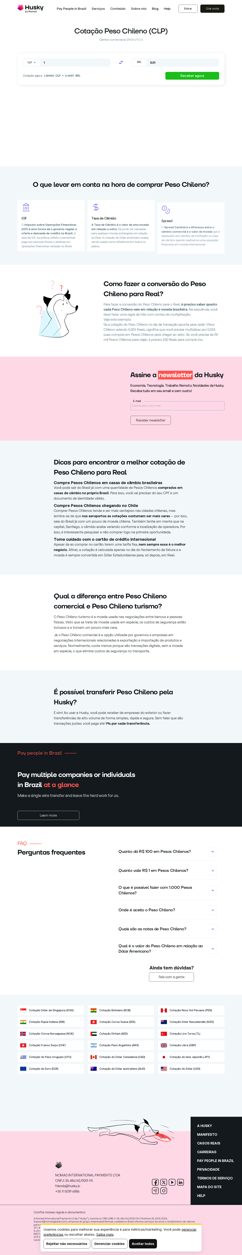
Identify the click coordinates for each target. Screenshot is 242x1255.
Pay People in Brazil (71, 9)
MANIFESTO (207, 1134)
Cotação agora (32, 75)
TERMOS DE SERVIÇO (215, 1178)
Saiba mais (104, 1234)
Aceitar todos (143, 1244)
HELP (201, 1196)
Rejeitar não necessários (66, 1244)
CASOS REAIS (208, 1143)
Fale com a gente (172, 977)
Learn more (48, 815)
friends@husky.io (67, 1186)
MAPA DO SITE (209, 1187)
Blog (155, 9)
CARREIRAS (206, 1152)
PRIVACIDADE (208, 1169)
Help (167, 9)
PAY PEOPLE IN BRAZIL (215, 1161)
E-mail (137, 401)
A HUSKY (204, 1126)
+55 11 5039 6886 (67, 1191)
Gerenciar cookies (109, 1244)
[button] (98, 8)
